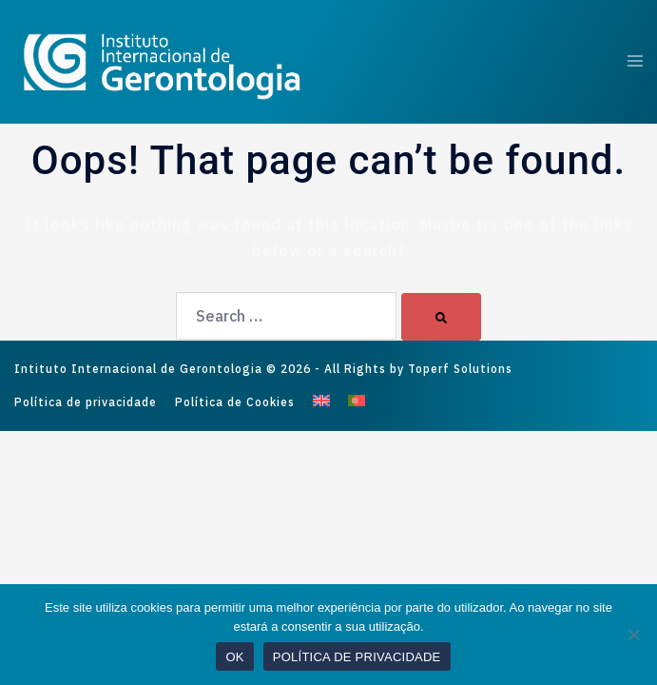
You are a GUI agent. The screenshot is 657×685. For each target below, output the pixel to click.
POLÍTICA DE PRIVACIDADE (357, 657)
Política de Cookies (235, 402)
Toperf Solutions (460, 369)
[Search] (441, 317)
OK (234, 657)
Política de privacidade (85, 402)
